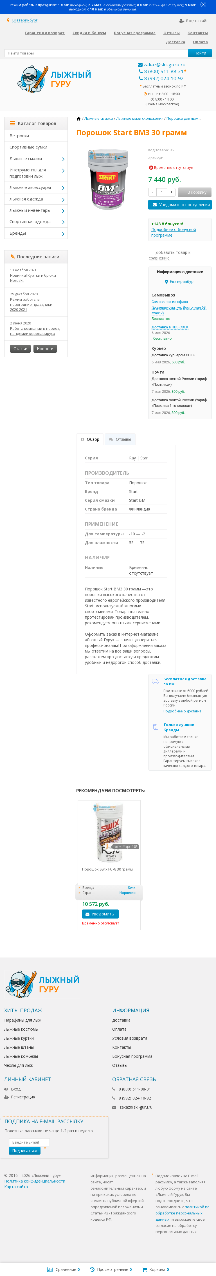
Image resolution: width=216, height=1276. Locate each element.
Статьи (20, 348)
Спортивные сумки (28, 147)
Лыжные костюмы (21, 1029)
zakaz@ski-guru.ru (162, 64)
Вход (12, 1089)
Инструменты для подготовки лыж (28, 172)
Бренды (18, 233)
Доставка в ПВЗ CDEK (170, 327)
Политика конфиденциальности (34, 1181)
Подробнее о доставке (182, 711)
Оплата (200, 41)
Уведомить (102, 914)
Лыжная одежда (26, 199)
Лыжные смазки (26, 158)
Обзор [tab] (90, 439)
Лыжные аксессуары (30, 187)
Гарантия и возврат (45, 32)
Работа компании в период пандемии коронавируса (35, 331)
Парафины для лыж (22, 1020)
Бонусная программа (135, 32)
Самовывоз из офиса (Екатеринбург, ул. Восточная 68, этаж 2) (179, 307)
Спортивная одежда (30, 221)
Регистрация (19, 1097)
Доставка (175, 41)
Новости (45, 348)
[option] (109, 865)
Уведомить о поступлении (184, 204)
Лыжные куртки (19, 1038)
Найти (200, 53)
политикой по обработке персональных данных (183, 1213)
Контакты (198, 32)
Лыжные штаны (19, 1047)
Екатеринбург (24, 20)
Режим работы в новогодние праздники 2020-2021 (31, 304)
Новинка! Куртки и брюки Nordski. (33, 278)
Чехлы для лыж (18, 1065)
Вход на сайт (193, 20)
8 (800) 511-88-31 (161, 71)
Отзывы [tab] (120, 439)
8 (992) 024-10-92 (161, 78)
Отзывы (171, 32)
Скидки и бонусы (89, 32)
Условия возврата (129, 1038)
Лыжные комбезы (21, 1056)
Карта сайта (16, 1186)
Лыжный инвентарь (30, 210)
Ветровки (19, 135)
